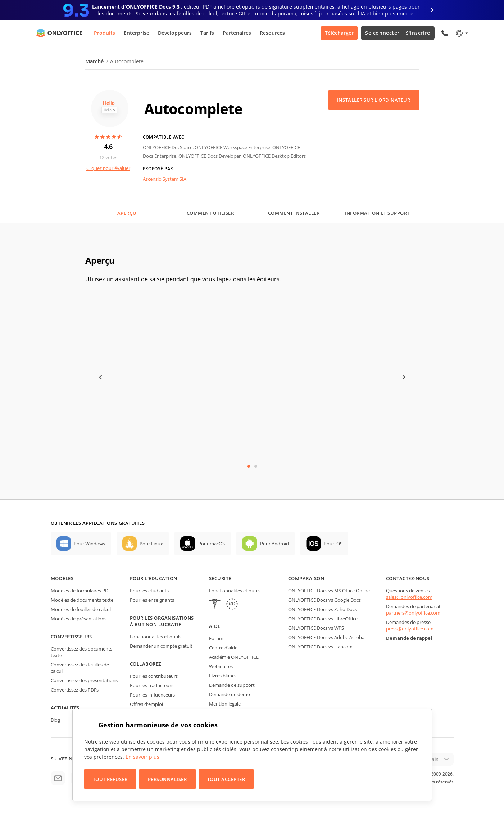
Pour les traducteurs (151, 685)
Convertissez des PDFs (75, 689)
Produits (104, 32)
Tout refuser (110, 779)
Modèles (62, 578)
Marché (94, 61)
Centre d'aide (223, 647)
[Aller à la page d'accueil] (59, 33)
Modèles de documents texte (82, 600)
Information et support (377, 213)
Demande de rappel (409, 638)
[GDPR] (232, 604)
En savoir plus (142, 756)
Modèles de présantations (78, 618)
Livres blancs (222, 675)
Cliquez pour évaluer (108, 168)
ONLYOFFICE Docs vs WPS (316, 628)
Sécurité (220, 578)
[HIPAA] (215, 604)
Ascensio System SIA (164, 179)
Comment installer (294, 213)
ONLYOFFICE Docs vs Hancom (320, 646)
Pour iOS (333, 543)
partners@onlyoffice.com (413, 613)
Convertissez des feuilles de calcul (80, 667)
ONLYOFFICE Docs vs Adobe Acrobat (327, 637)
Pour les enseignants (152, 600)
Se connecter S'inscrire (397, 32)
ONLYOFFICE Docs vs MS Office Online (329, 590)
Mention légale (225, 703)
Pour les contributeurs (154, 676)
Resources (272, 32)
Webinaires (221, 666)
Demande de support (232, 685)
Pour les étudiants (149, 590)
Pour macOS (211, 543)
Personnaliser (167, 779)
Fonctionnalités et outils (155, 636)
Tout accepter (226, 779)
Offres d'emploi (146, 704)
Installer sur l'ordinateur (373, 100)
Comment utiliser (210, 213)
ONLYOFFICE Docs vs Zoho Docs (322, 609)
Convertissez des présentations (84, 680)
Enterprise (136, 32)
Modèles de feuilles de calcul (81, 609)
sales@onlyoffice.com (409, 597)
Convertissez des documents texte (81, 652)
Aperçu (126, 213)
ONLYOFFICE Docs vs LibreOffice (323, 618)
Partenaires (237, 32)
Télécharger (339, 32)
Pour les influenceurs (152, 695)
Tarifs (207, 32)
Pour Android (274, 543)
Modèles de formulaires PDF (81, 590)
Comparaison (306, 578)
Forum (216, 638)
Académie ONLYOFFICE (234, 657)
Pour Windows (89, 543)
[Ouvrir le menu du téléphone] (444, 33)
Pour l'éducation (153, 578)
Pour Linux (151, 543)
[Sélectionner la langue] (461, 33)
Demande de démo (229, 694)
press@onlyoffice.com (409, 628)
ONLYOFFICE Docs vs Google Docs (324, 600)
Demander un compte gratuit (161, 646)
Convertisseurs (71, 636)
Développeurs (175, 32)
